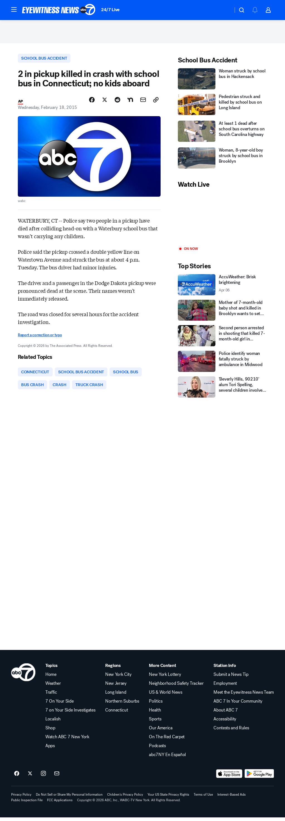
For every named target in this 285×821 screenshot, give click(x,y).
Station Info (224, 669)
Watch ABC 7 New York (67, 740)
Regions (113, 669)
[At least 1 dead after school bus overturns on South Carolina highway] (222, 134)
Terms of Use (203, 798)
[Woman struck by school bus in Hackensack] (222, 80)
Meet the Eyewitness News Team (243, 696)
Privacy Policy (21, 798)
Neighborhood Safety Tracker (176, 687)
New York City (118, 678)
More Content (162, 669)
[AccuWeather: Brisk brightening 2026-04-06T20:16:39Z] (222, 286)
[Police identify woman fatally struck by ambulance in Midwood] (222, 363)
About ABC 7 (225, 714)
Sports (155, 722)
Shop (50, 731)
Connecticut (116, 714)
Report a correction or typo (40, 337)
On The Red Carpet (167, 740)
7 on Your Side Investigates (70, 714)
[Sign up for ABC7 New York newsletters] (56, 777)
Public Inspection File (27, 803)
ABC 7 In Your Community (237, 705)
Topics (51, 669)
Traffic (51, 696)
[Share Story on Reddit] (117, 102)
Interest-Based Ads (231, 798)
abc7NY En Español (167, 758)
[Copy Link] (156, 102)
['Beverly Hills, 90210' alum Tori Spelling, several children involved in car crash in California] (222, 388)
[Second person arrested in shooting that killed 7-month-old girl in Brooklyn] (222, 337)
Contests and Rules (231, 731)
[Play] (222, 219)
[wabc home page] (23, 676)
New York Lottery (165, 678)
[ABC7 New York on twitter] (30, 777)
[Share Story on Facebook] (92, 102)
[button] (14, 9)
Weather (53, 687)
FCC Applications (60, 803)
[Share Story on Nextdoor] (130, 102)
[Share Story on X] (104, 102)
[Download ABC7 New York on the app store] (229, 777)
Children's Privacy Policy (125, 798)
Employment (225, 687)
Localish (52, 722)
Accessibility (224, 722)
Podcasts (157, 749)
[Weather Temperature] (224, 10)
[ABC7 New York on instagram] (43, 777)
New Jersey (116, 687)
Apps (50, 749)
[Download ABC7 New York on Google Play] (259, 777)
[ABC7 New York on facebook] (16, 777)
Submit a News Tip (231, 678)
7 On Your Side (59, 705)
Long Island (115, 696)
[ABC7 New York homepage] (58, 10)
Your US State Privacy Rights (168, 798)
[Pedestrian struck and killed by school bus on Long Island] (222, 107)
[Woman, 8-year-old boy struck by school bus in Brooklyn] (222, 160)
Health (155, 714)
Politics (155, 705)
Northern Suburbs (122, 705)
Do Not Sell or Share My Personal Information (69, 798)
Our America (160, 731)
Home (50, 678)
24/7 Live (110, 10)
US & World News (165, 696)
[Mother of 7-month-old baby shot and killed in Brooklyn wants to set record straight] (222, 312)
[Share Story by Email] (143, 102)
